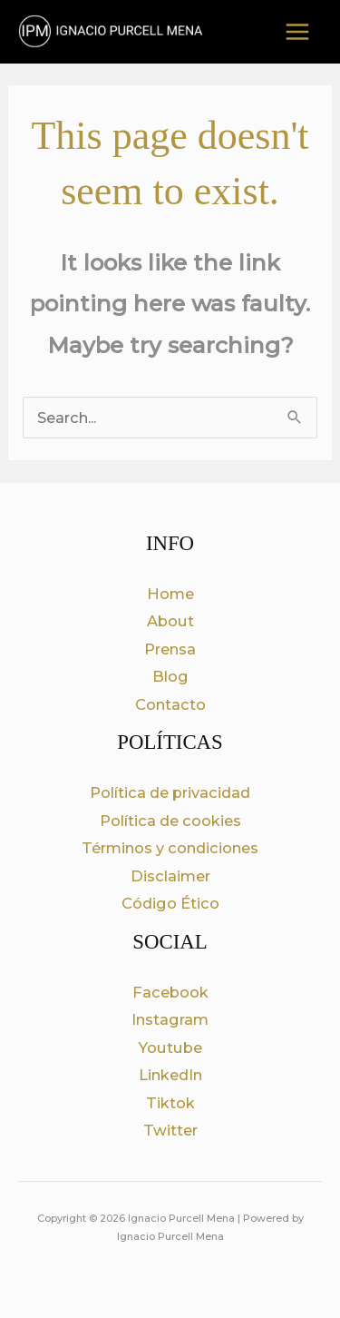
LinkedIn (170, 1075)
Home (170, 594)
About (170, 621)
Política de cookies (170, 820)
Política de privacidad (170, 792)
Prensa (170, 649)
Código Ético (170, 903)
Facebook (170, 992)
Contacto (170, 704)
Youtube (170, 1047)
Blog (170, 676)
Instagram (170, 1019)
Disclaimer (170, 876)
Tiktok (170, 1103)
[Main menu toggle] (297, 32)
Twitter (170, 1130)
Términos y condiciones (170, 848)
